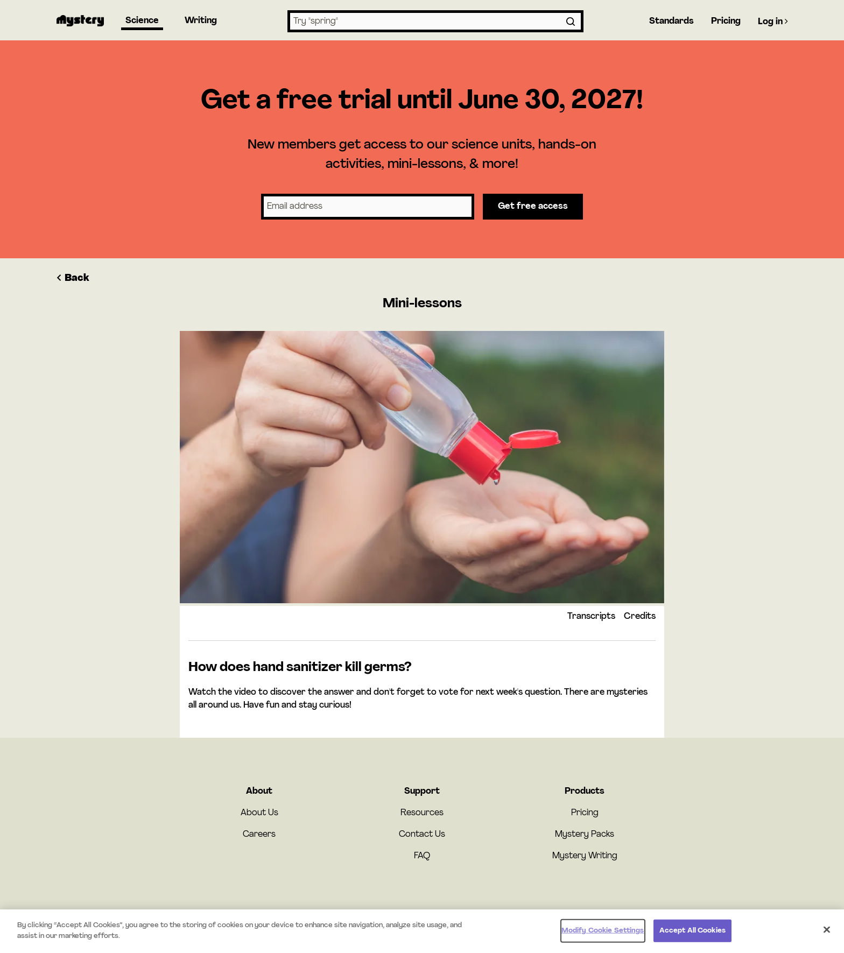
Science (142, 21)
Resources (422, 813)
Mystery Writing (584, 856)
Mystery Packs (584, 834)
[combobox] (435, 21)
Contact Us (422, 834)
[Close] (827, 932)
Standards (671, 21)
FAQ (422, 856)
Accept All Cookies (692, 933)
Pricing (726, 21)
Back (72, 278)
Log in (773, 21)
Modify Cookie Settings (602, 933)
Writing (201, 21)
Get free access (533, 206)
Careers (259, 834)
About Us (259, 813)
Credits (640, 616)
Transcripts (591, 616)
